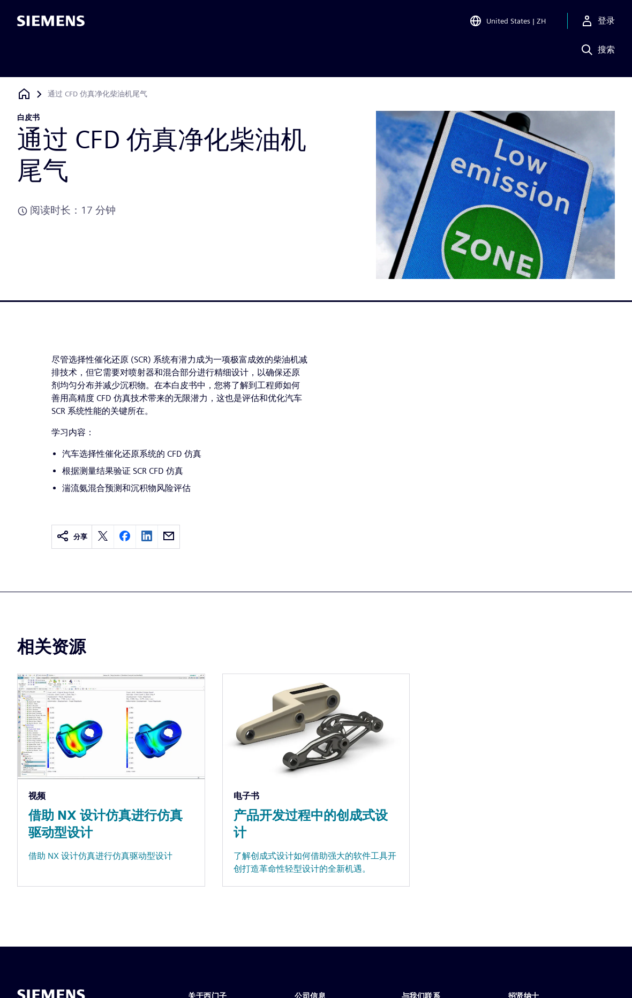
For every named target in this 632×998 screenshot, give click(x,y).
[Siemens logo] (51, 23)
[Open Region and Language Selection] (507, 23)
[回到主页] (24, 94)
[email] (168, 536)
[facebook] (125, 536)
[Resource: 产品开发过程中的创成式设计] (316, 780)
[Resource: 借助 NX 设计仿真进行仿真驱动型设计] (111, 780)
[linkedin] (146, 536)
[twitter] (103, 536)
